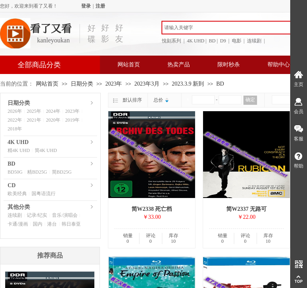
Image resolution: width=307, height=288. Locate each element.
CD (12, 185)
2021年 (34, 120)
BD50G (15, 172)
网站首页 (129, 65)
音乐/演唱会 (64, 215)
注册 (100, 6)
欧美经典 (17, 193)
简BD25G (62, 172)
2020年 (53, 120)
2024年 (53, 111)
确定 (250, 99)
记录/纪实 (37, 215)
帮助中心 (278, 65)
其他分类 (19, 207)
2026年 (15, 111)
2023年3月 (146, 84)
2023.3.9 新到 (188, 84)
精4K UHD (19, 150)
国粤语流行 (44, 193)
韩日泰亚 (71, 224)
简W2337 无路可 (246, 209)
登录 (86, 6)
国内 (37, 224)
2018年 (15, 129)
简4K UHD (46, 150)
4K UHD (18, 142)
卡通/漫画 (18, 224)
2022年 (15, 120)
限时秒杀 (228, 65)
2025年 (34, 111)
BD (220, 84)
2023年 (113, 84)
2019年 (72, 120)
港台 (52, 224)
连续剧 (15, 215)
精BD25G (37, 172)
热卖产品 (178, 65)
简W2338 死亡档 (152, 209)
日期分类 (82, 84)
